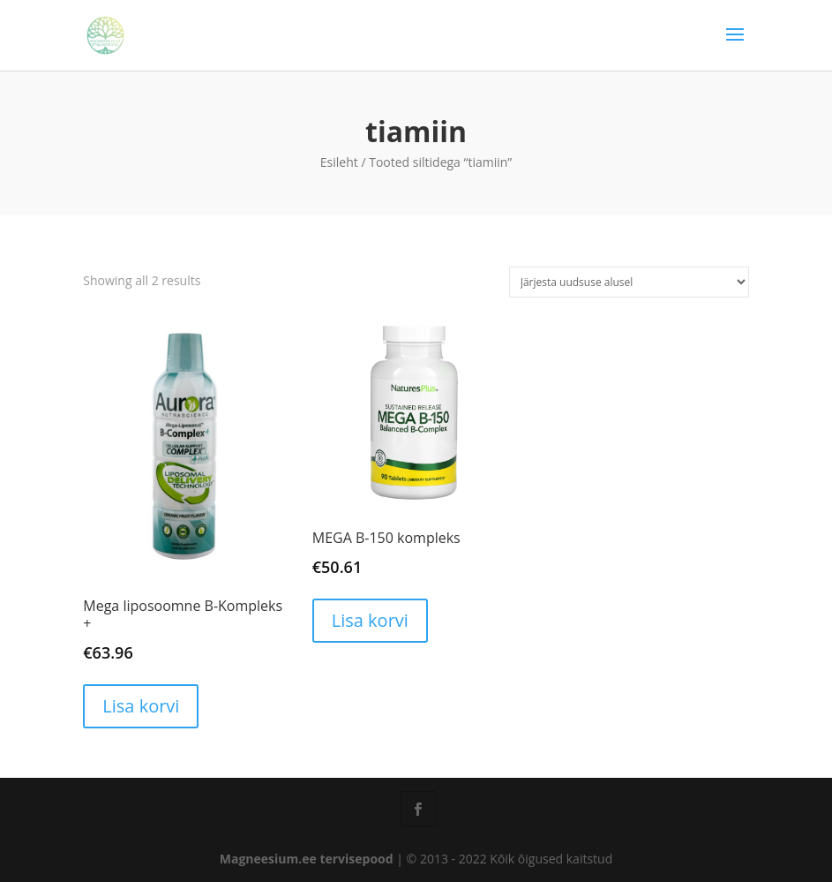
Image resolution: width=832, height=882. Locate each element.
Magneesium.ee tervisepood (307, 858)
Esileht (339, 162)
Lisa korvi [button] (140, 706)
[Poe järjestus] (629, 282)
